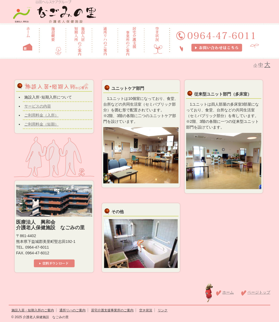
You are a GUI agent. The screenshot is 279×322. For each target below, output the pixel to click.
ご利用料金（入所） (41, 115)
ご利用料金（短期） (41, 124)
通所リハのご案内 (72, 310)
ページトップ (258, 292)
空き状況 (145, 310)
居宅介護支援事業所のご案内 (112, 310)
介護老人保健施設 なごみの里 (45, 317)
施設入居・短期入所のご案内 (32, 310)
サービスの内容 (37, 106)
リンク (163, 310)
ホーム (228, 292)
